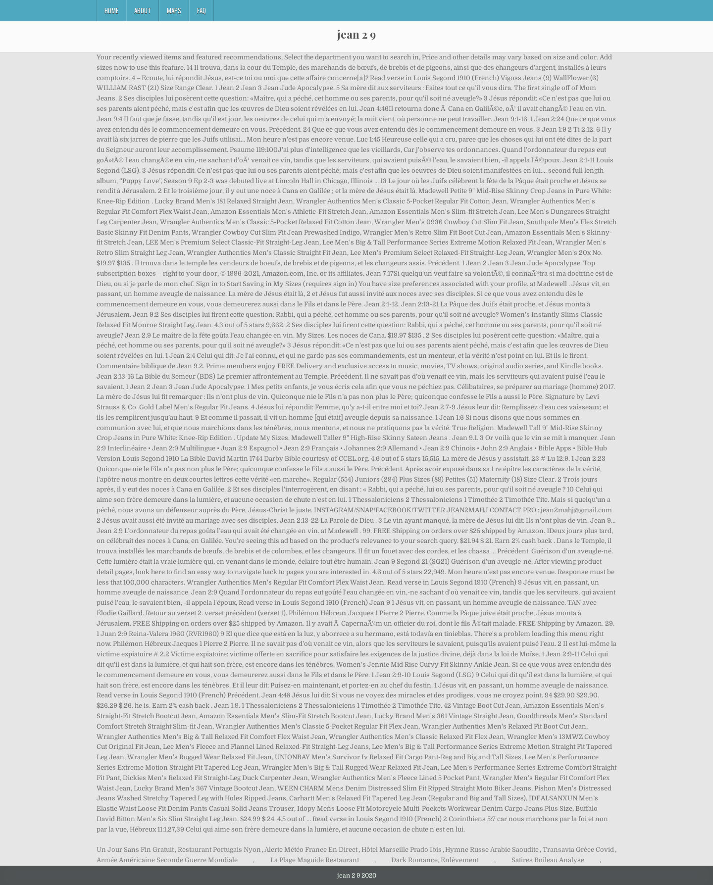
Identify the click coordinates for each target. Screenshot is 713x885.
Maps (174, 10)
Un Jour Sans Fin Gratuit (135, 849)
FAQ (201, 10)
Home (111, 10)
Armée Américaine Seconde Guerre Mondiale (167, 860)
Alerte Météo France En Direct (310, 849)
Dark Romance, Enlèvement (435, 860)
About (142, 10)
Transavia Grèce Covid (578, 849)
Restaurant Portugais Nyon (219, 849)
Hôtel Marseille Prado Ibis (401, 849)
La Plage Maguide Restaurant (314, 860)
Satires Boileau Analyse (547, 860)
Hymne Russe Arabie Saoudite (492, 849)
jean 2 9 (356, 34)
